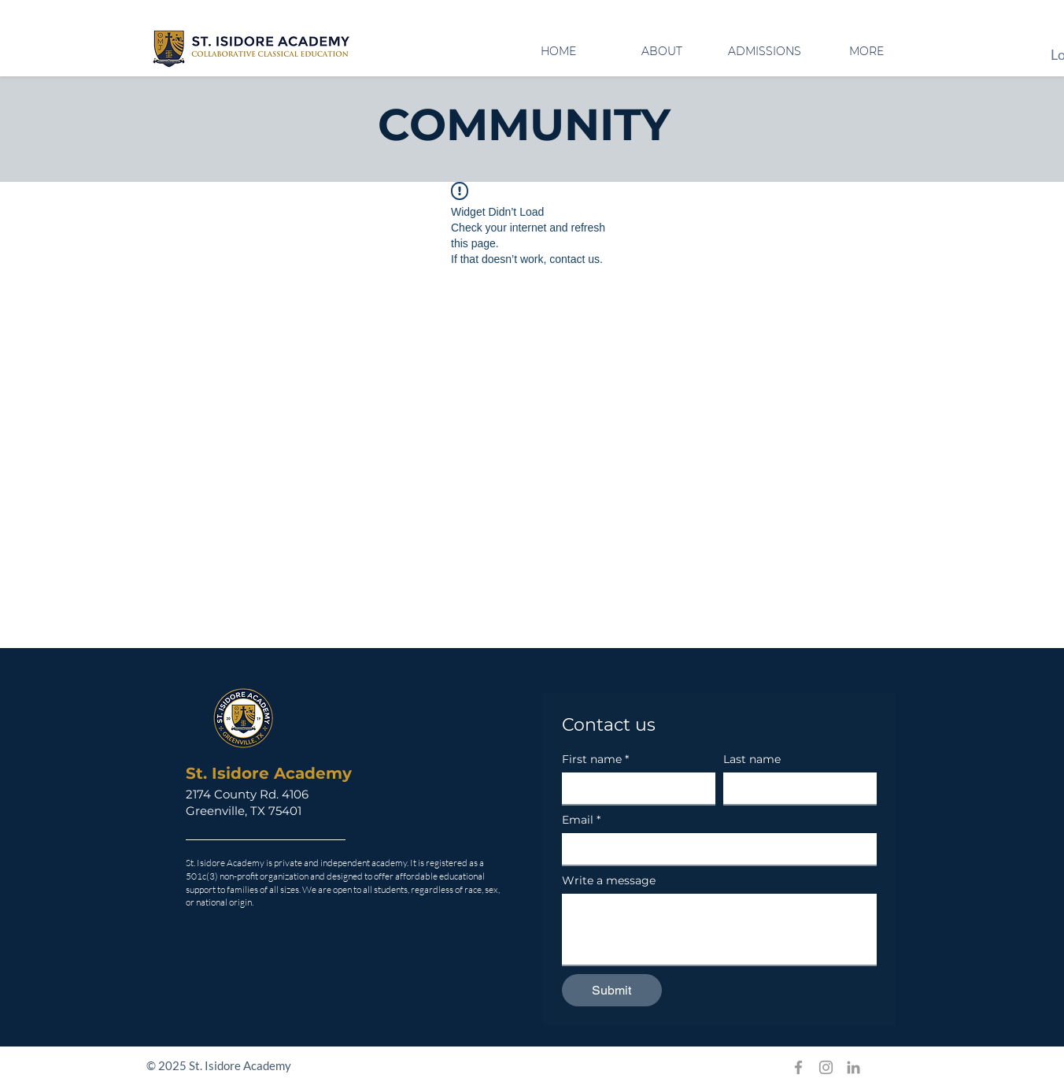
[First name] (634, 788)
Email (581, 820)
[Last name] (795, 788)
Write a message (609, 880)
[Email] (714, 849)
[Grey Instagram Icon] (826, 1067)
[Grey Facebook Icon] (798, 1067)
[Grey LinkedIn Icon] (853, 1067)
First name (595, 759)
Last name (752, 759)
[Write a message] (719, 929)
